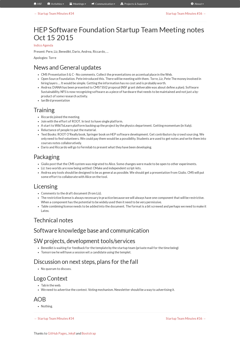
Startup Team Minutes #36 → (186, 13)
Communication (103, 3)
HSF (38, 3)
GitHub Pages (57, 333)
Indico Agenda (43, 45)
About (197, 3)
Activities (55, 3)
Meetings (78, 3)
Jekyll (71, 333)
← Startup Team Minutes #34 (54, 13)
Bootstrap (89, 333)
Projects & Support (134, 3)
